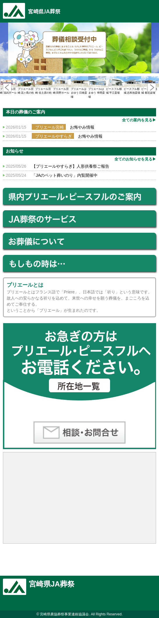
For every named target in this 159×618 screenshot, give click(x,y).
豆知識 (150, 9)
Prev (7, 87)
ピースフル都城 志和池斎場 (133, 85)
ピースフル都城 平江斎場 (115, 85)
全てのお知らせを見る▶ (135, 159)
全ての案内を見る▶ (139, 120)
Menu (133, 9)
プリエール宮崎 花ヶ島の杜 (27, 85)
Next (151, 87)
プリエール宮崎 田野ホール (62, 85)
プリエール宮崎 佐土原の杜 (44, 85)
